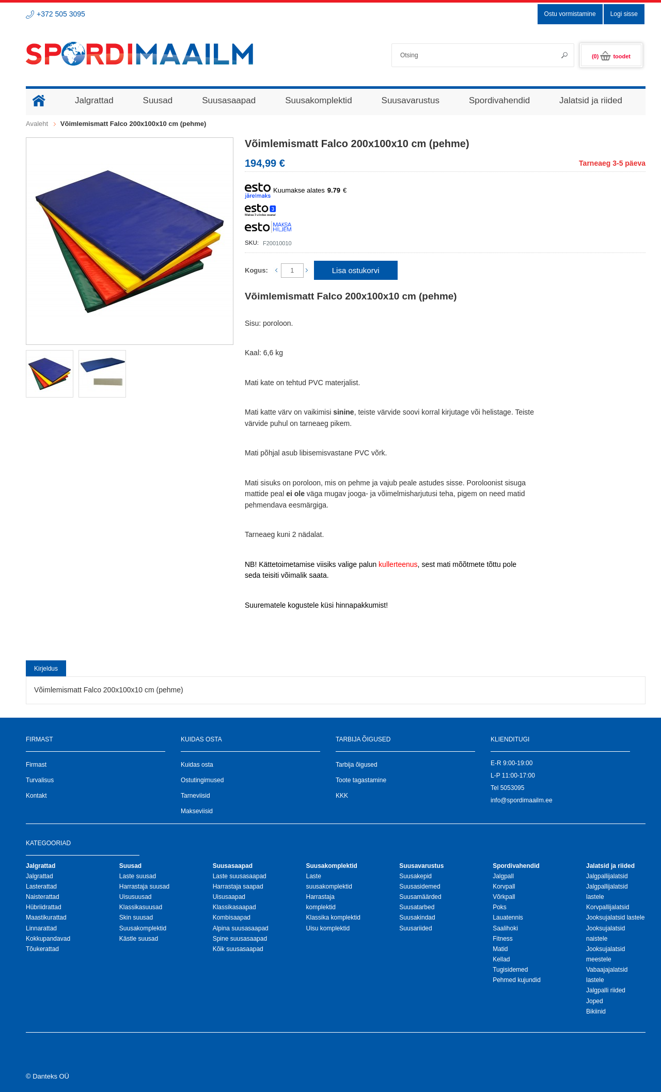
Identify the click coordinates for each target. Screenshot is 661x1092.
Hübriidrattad (43, 907)
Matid (500, 949)
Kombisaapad (231, 917)
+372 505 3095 (61, 14)
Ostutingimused (202, 780)
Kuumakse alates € (296, 191)
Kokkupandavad (48, 938)
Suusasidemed (419, 886)
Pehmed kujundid (517, 980)
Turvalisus (40, 780)
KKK (342, 795)
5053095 (512, 788)
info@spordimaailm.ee (522, 800)
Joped (594, 1001)
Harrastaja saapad (238, 886)
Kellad (501, 959)
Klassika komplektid (333, 917)
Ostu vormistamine (570, 14)
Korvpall (504, 886)
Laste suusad (137, 876)
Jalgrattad (39, 876)
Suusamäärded (420, 896)
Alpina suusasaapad (241, 928)
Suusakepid (415, 876)
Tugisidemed (510, 969)
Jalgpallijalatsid (607, 876)
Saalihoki (505, 928)
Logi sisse (624, 14)
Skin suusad (136, 917)
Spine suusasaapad (240, 938)
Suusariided (415, 928)
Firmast (36, 764)
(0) (611, 56)
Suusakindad (417, 917)
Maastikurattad (46, 917)
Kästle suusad (138, 938)
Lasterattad (41, 886)
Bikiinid (596, 1011)
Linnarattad (41, 928)
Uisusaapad (229, 896)
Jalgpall (503, 876)
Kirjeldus (46, 668)
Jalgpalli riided (605, 990)
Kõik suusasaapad (238, 949)
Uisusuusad (135, 896)
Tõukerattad (42, 949)
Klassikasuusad (140, 907)
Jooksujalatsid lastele (615, 917)
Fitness (503, 938)
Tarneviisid (195, 795)
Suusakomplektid (142, 928)
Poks (500, 907)
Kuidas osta (197, 764)
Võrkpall (504, 896)
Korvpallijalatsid (607, 907)
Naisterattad (42, 896)
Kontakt (36, 795)
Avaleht (37, 124)
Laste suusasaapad (239, 876)
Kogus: (256, 270)
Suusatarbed (416, 907)
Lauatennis (508, 917)
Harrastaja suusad (144, 886)
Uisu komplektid (328, 928)
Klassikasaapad (234, 907)
